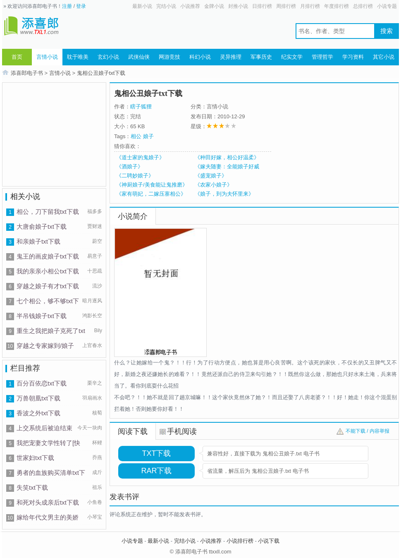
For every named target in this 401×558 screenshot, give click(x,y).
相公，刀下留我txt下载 (48, 211)
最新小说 (142, 6)
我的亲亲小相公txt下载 (48, 271)
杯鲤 (97, 442)
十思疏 (94, 271)
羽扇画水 (92, 398)
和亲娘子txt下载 (38, 241)
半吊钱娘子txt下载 (42, 315)
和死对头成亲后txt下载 (48, 502)
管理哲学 (322, 57)
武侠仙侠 (139, 57)
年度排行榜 (336, 6)
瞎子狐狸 (141, 106)
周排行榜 (286, 6)
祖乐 (97, 487)
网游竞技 (169, 57)
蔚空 (97, 241)
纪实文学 (292, 57)
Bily (98, 330)
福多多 (94, 211)
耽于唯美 (77, 57)
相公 (136, 136)
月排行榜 (310, 6)
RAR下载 (156, 471)
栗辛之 (94, 383)
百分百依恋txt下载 (42, 383)
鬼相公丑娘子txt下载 (101, 73)
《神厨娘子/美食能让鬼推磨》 (152, 185)
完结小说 (166, 6)
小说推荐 (190, 6)
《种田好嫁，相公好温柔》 (227, 157)
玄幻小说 (108, 57)
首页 (17, 57)
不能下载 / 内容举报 (367, 431)
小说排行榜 (240, 541)
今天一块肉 (89, 428)
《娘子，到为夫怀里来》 (224, 194)
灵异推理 (230, 57)
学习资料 (353, 57)
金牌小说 (214, 6)
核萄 (97, 413)
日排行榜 (262, 6)
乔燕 (97, 457)
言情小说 (47, 57)
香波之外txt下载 (38, 413)
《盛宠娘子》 (211, 175)
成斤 (97, 472)
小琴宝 (94, 517)
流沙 (97, 286)
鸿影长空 (92, 316)
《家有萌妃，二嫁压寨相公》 (151, 194)
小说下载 (268, 541)
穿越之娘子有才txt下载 (48, 286)
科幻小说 (200, 57)
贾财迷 (94, 226)
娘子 (148, 136)
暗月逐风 (92, 301)
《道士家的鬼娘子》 (140, 157)
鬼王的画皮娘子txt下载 (48, 256)
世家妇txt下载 (35, 457)
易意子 (94, 256)
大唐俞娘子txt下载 (42, 226)
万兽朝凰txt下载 (38, 398)
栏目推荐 (25, 368)
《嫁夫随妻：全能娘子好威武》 (227, 166)
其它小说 (383, 57)
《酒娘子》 (129, 166)
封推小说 (238, 6)
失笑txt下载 (32, 487)
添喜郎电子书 (27, 73)
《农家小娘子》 (213, 185)
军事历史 (261, 57)
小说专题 (387, 6)
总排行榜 (363, 6)
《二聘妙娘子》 (135, 175)
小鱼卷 (94, 502)
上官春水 (92, 345)
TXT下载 (156, 453)
